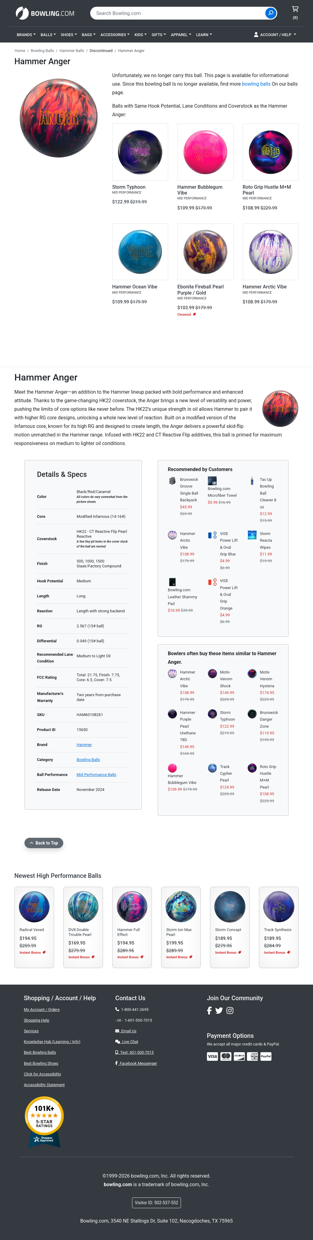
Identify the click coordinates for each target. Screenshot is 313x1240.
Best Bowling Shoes (41, 1063)
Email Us (125, 1031)
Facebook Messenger (136, 1063)
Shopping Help (36, 1020)
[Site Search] (270, 13)
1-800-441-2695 (132, 1009)
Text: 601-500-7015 (134, 1052)
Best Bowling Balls (40, 1052)
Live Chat (126, 1041)
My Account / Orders (42, 1009)
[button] (26, 34)
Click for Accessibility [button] (42, 1074)
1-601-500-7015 (138, 1020)
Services (31, 1031)
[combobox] (178, 13)
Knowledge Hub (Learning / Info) (52, 1041)
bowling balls (256, 84)
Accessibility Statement (44, 1084)
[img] (265, 1056)
